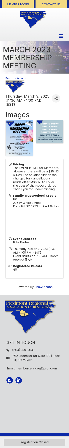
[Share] (56, 98)
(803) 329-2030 (23, 350)
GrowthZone (43, 287)
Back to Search (16, 78)
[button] (18, 4)
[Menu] (61, 36)
